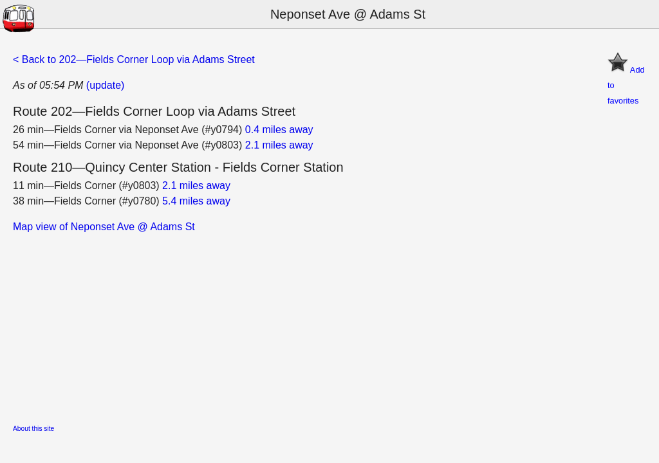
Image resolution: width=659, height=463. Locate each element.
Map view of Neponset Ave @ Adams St (104, 226)
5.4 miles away (196, 200)
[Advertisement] (329, 325)
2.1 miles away (279, 145)
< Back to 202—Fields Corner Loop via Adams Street (134, 59)
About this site (33, 428)
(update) (105, 85)
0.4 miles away (279, 129)
